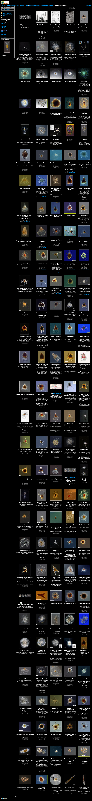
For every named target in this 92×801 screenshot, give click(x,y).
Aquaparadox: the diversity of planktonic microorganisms (41, 5)
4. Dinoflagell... (4, 27)
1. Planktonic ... (4, 23)
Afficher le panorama (26, 24)
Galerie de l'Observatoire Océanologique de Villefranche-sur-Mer (14, 5)
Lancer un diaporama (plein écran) (8, 15)
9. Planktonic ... (4, 34)
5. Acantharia (3, 29)
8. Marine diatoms (4, 33)
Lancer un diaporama (7, 13)
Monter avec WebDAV (7, 16)
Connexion (88, 5)
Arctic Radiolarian (72, 172)
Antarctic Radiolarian (43, 167)
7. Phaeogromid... (4, 31)
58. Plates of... (4, 37)
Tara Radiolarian (27, 221)
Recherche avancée (6, 9)
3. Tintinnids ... (4, 26)
